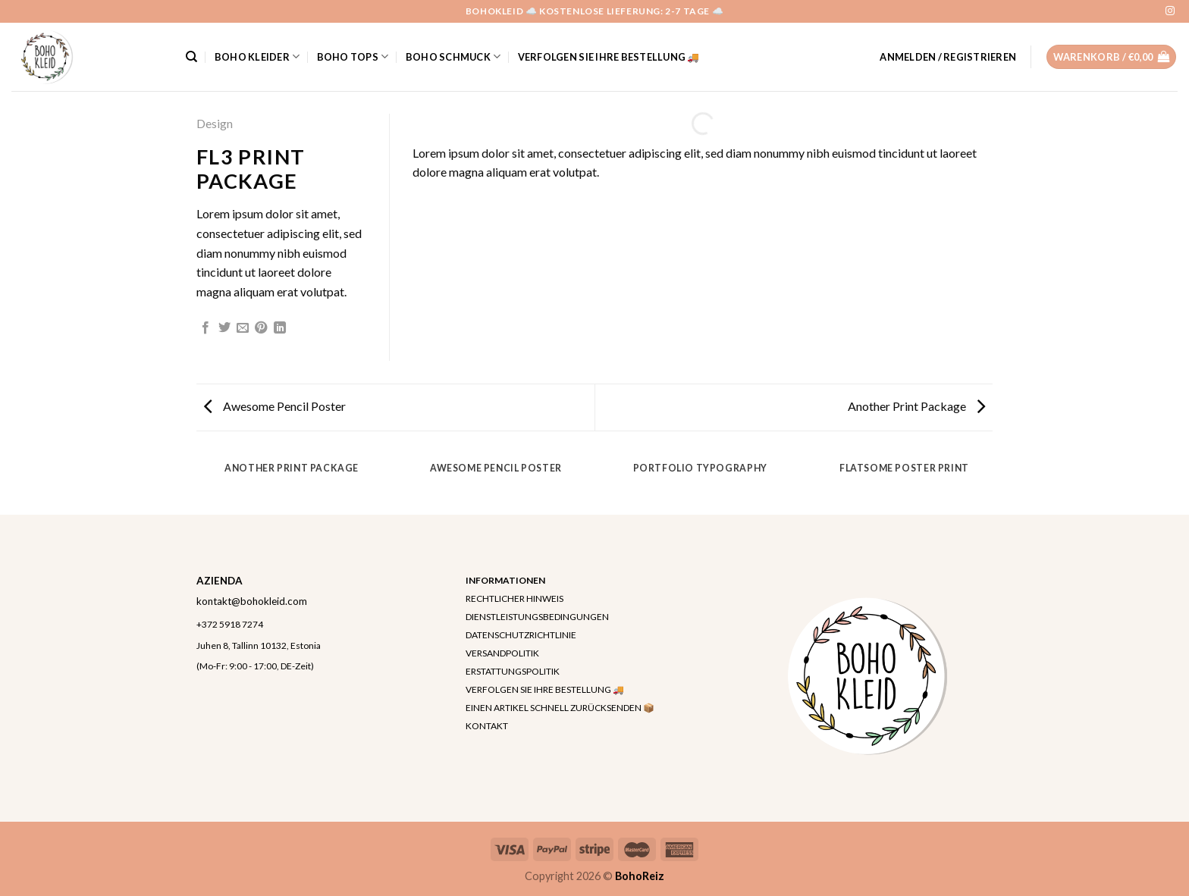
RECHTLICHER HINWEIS (514, 598)
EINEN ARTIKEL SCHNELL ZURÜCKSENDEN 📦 (560, 707)
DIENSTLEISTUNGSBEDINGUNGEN (537, 616)
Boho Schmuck (453, 56)
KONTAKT (487, 726)
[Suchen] (191, 56)
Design (214, 123)
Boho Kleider (257, 56)
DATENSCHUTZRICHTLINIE (521, 635)
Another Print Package (916, 406)
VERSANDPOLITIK (502, 653)
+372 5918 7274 (229, 624)
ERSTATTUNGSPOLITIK (513, 671)
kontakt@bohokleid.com (251, 601)
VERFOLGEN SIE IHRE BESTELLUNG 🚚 (609, 57)
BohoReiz (639, 875)
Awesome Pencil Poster (275, 406)
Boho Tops (353, 56)
